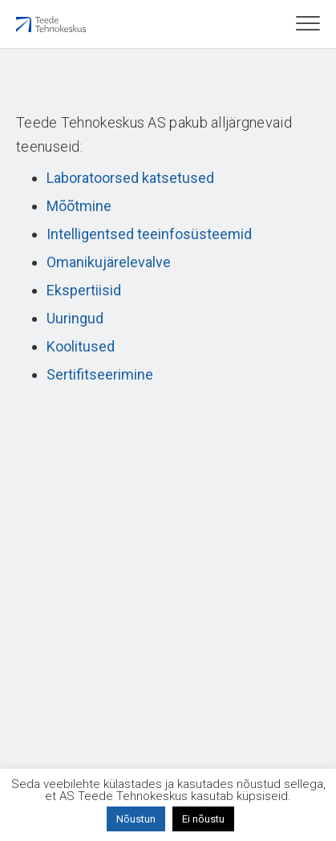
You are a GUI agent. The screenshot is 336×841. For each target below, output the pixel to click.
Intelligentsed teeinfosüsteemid (149, 233)
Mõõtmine (79, 205)
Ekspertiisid (84, 290)
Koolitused (81, 346)
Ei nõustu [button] (203, 819)
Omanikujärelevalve (109, 262)
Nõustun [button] (136, 819)
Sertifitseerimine (100, 374)
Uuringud (75, 318)
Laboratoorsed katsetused (130, 177)
